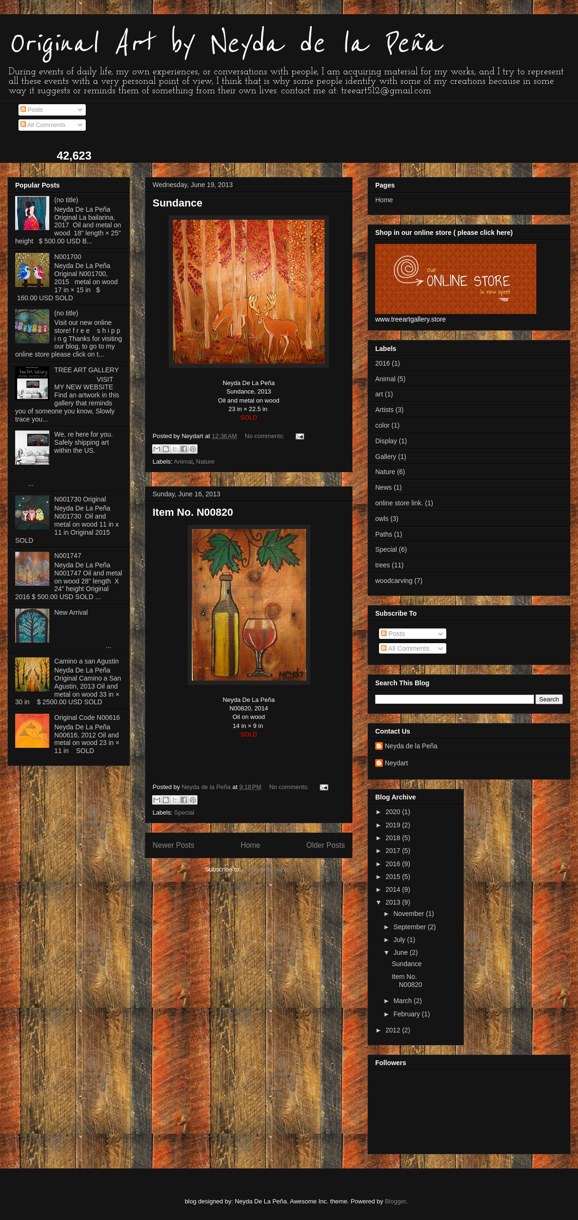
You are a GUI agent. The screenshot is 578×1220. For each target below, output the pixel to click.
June (401, 952)
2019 (394, 825)
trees (382, 565)
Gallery (385, 456)
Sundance (177, 203)
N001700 (67, 256)
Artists (384, 409)
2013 (394, 902)
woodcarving (394, 580)
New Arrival (71, 612)
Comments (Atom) (267, 869)
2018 (394, 838)
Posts (31, 109)
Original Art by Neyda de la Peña (224, 44)
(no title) (66, 200)
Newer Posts (173, 845)
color (382, 425)
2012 (394, 1030)
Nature (205, 461)
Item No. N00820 (193, 512)
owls (381, 518)
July (400, 939)
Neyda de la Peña (411, 746)
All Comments (43, 124)
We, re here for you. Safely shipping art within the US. (83, 442)
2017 (394, 850)
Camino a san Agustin (86, 661)
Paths (383, 534)
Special (184, 812)
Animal (183, 461)
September (410, 927)
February (407, 1014)
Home (251, 845)
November (409, 913)
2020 (394, 812)
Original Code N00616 (87, 717)
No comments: (265, 436)
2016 (382, 363)
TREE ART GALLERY (86, 370)
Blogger (395, 1201)
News (383, 487)
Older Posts (326, 845)
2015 (394, 876)
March (403, 1001)
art (379, 394)
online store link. (399, 503)
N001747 (67, 555)
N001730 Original (80, 499)
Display (386, 441)
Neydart (396, 763)
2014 (394, 889)
